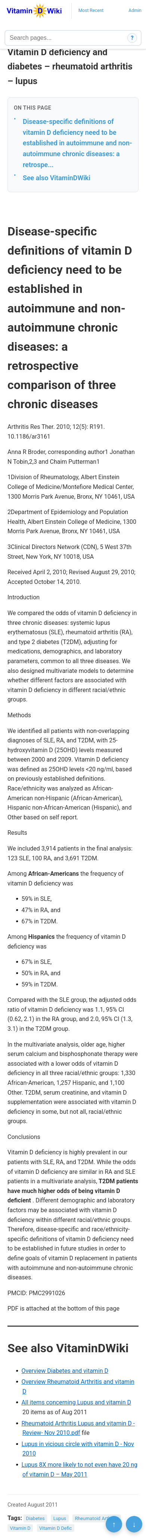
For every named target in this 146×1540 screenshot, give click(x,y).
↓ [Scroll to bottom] (134, 1524)
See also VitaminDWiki (56, 178)
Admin (135, 10)
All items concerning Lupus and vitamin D (76, 1402)
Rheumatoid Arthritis (96, 1518)
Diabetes (35, 1518)
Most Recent (90, 10)
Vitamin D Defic (55, 1528)
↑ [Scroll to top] (114, 1524)
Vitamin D (20, 1528)
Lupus (59, 1518)
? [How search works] (132, 38)
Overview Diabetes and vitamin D (64, 1370)
